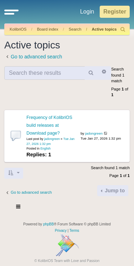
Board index (47, 29)
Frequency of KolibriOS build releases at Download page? (49, 125)
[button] (11, 12)
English (45, 148)
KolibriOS (18, 29)
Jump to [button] (114, 190)
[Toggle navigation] (19, 207)
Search (75, 29)
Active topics (104, 29)
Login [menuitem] (87, 12)
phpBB (48, 224)
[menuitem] (123, 29)
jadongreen (52, 139)
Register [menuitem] (114, 12)
